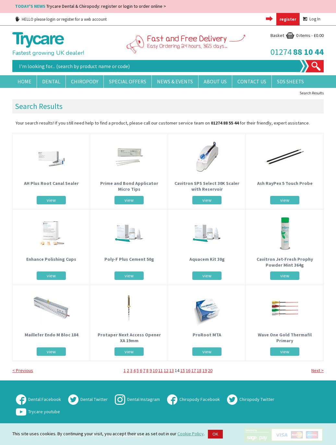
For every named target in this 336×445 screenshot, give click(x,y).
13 (171, 370)
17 (193, 370)
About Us (215, 81)
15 (182, 370)
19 (204, 370)
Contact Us (251, 81)
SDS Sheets (290, 81)
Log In (311, 19)
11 (160, 370)
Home (24, 81)
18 (199, 370)
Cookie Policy (190, 434)
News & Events (175, 81)
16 (188, 370)
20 (210, 370)
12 (166, 370)
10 (155, 370)
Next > (317, 370)
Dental (51, 81)
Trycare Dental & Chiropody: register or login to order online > (90, 6)
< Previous (22, 370)
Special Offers (127, 81)
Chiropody (84, 81)
